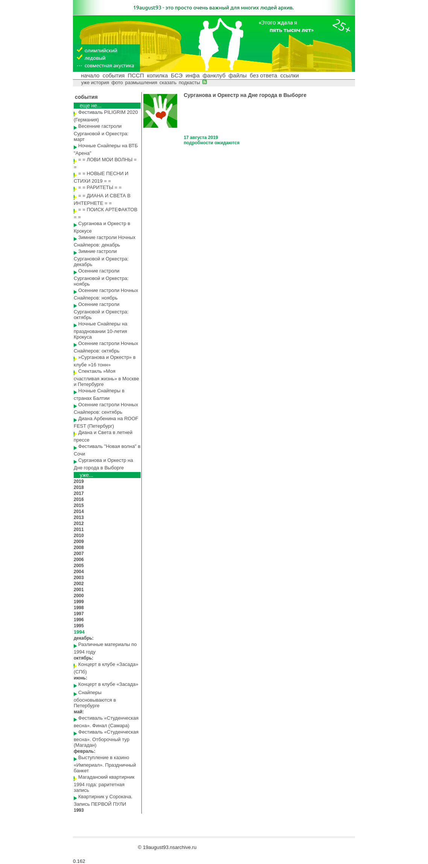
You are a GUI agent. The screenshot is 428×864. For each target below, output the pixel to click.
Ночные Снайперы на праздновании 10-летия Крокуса (100, 330)
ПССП (135, 75)
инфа (192, 75)
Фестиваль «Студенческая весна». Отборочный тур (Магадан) (106, 738)
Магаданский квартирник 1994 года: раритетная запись (104, 783)
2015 (79, 505)
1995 (79, 625)
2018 (79, 487)
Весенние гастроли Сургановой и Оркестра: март (101, 132)
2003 (79, 577)
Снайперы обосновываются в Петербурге (95, 699)
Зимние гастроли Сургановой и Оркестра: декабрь (101, 257)
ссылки (289, 75)
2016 (79, 499)
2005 (79, 565)
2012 (79, 523)
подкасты (189, 82)
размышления (141, 82)
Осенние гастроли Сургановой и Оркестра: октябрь (101, 310)
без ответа (263, 75)
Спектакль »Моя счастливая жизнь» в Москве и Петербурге (106, 377)
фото (117, 82)
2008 (79, 547)
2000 (79, 595)
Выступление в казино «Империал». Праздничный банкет (105, 764)
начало (90, 75)
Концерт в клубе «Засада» (108, 684)
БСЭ (176, 75)
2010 (79, 535)
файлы (237, 75)
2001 (79, 589)
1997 (79, 613)
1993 (79, 810)
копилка (157, 75)
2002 (79, 583)
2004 (79, 571)
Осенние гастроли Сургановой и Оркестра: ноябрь (101, 277)
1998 (79, 607)
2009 (79, 541)
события (114, 75)
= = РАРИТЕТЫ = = (99, 187)
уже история (95, 82)
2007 (79, 553)
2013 (79, 517)
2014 (79, 511)
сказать (167, 82)
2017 (79, 493)
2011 (79, 529)
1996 (79, 619)
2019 (79, 481)
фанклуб (214, 75)
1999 (79, 601)
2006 (79, 559)
